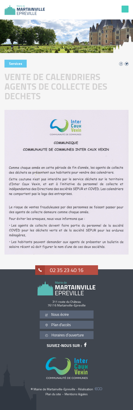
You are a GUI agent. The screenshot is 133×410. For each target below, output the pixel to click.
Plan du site (53, 394)
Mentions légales (76, 394)
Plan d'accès (58, 325)
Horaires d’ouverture (64, 335)
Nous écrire (57, 314)
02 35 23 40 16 (59, 270)
